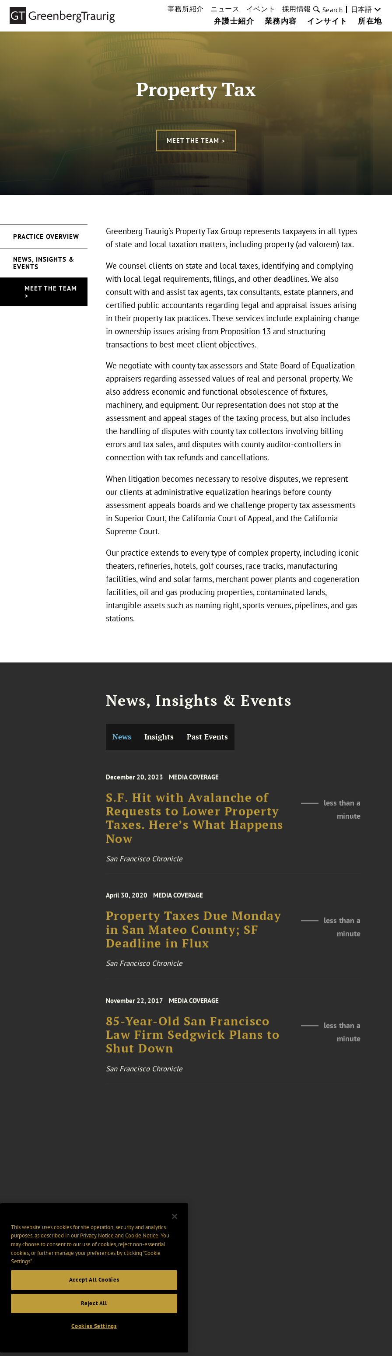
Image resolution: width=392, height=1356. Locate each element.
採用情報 (297, 9)
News (121, 737)
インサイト (327, 21)
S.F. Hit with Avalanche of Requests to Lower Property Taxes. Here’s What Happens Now (195, 827)
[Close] (174, 1222)
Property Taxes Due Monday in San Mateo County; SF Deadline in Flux (193, 937)
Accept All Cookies (94, 1285)
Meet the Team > (196, 140)
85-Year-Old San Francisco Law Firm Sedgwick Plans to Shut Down (193, 1042)
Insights (159, 737)
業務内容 (281, 21)
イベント (261, 9)
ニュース (225, 9)
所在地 (370, 21)
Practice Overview (46, 236)
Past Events (207, 737)
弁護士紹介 (234, 21)
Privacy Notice (97, 1241)
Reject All (94, 1308)
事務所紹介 (186, 9)
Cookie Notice (141, 1241)
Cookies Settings (94, 1331)
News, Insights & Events (43, 263)
